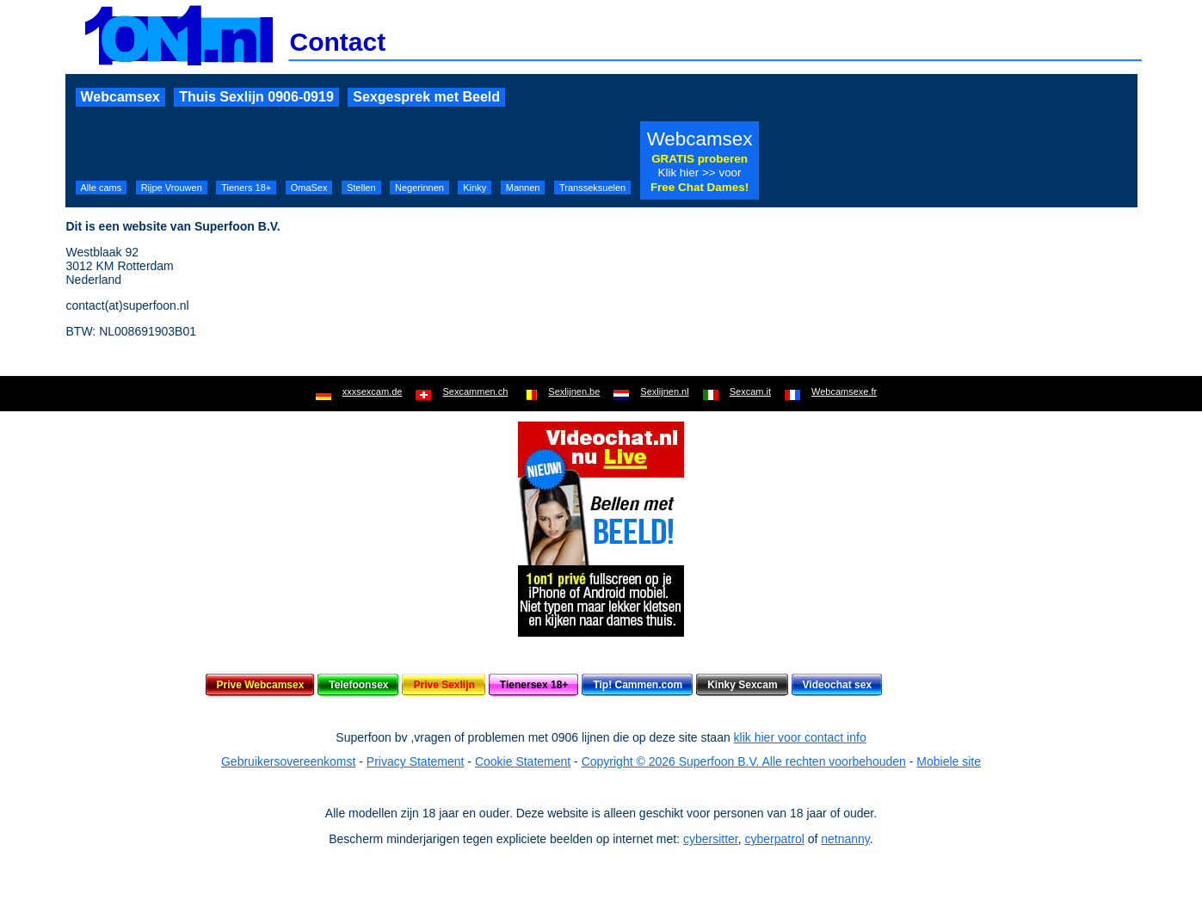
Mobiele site (948, 761)
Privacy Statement (416, 761)
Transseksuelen (592, 187)
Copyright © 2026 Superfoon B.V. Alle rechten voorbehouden (744, 761)
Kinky (474, 187)
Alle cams (101, 187)
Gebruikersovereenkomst (288, 761)
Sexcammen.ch (475, 391)
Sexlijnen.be (574, 391)
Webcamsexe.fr (844, 391)
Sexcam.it (750, 391)
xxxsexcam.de (372, 391)
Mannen (523, 187)
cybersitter (710, 839)
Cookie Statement (522, 761)
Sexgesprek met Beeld (426, 96)
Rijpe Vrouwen (171, 187)
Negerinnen (419, 187)
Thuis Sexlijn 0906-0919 (256, 96)
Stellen (361, 187)
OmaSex (309, 187)
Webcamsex (120, 96)
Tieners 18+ (246, 187)
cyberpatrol (774, 839)
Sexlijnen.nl (664, 391)
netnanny (845, 839)
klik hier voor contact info (800, 737)
